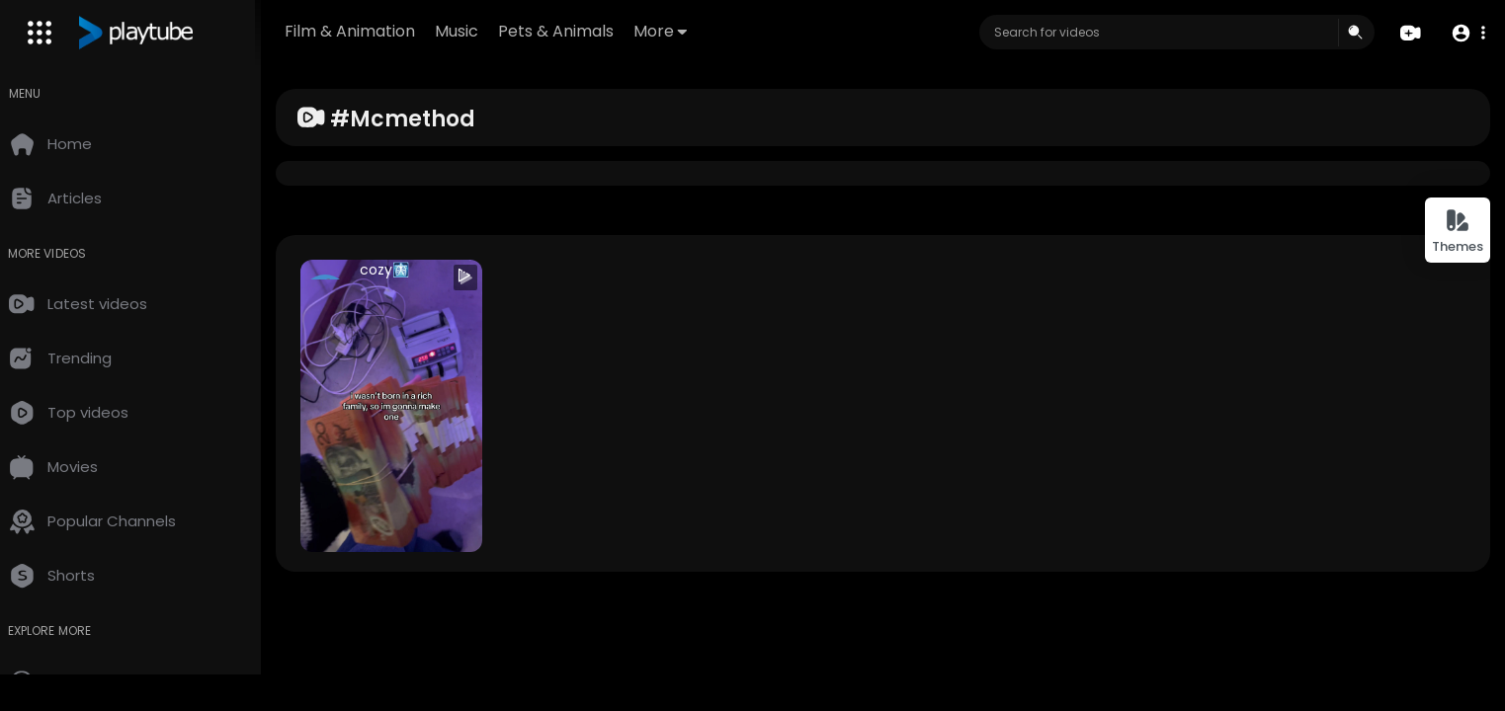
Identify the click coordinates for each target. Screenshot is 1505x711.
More (682, 31)
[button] (1468, 33)
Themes (1457, 231)
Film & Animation (371, 31)
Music (478, 31)
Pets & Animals (577, 31)
